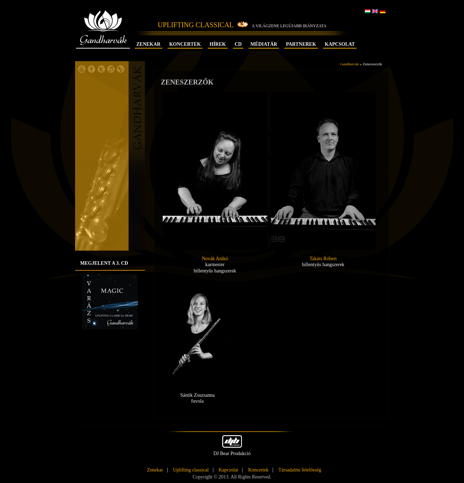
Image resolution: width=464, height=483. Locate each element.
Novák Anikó (215, 258)
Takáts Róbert (323, 258)
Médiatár (263, 44)
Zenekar (149, 44)
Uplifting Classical (196, 25)
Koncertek (185, 44)
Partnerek (301, 44)
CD (238, 44)
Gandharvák (103, 34)
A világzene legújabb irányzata (289, 25)
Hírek (217, 44)
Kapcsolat (340, 44)
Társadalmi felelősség (299, 470)
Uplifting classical (190, 470)
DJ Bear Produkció (232, 445)
